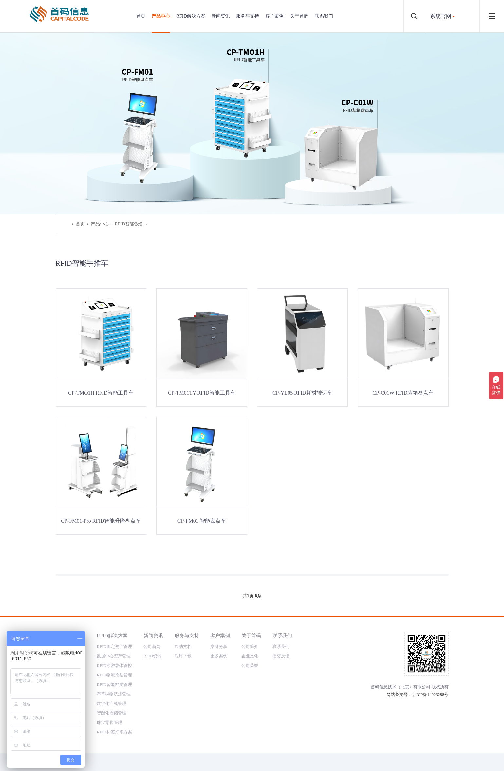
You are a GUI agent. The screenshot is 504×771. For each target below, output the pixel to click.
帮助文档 (183, 646)
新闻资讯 (221, 16)
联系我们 (324, 16)
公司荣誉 (249, 665)
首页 (140, 16)
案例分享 (218, 646)
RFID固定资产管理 (114, 646)
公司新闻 (151, 646)
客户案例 (274, 16)
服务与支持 (247, 16)
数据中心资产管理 (114, 656)
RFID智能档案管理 (114, 684)
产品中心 (161, 16)
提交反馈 (280, 656)
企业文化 (249, 656)
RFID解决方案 (191, 16)
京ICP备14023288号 (430, 694)
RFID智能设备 (129, 224)
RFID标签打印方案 (114, 731)
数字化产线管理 (111, 703)
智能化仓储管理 (111, 712)
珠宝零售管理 (109, 722)
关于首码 (299, 16)
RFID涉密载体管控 (114, 665)
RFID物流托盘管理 (114, 674)
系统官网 (440, 16)
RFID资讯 (152, 656)
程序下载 (183, 656)
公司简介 (249, 646)
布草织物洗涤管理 (114, 693)
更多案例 (218, 656)
